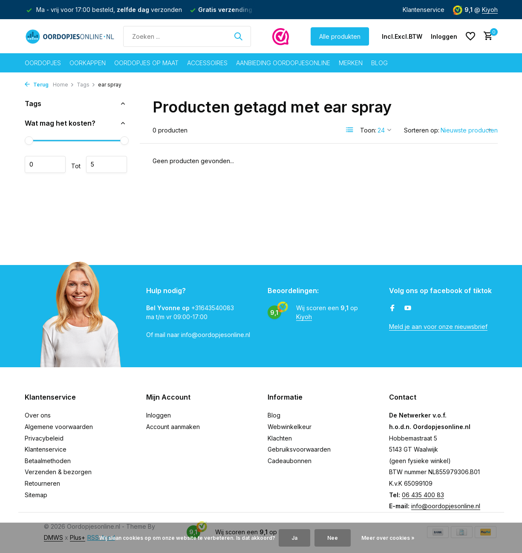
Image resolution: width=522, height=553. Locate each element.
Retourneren (42, 483)
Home (63, 84)
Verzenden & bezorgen (58, 471)
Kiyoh (490, 9)
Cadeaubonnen (289, 460)
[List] (350, 130)
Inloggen (158, 415)
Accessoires (207, 62)
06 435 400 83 (423, 494)
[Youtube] (407, 308)
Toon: (368, 130)
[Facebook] (392, 308)
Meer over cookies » (388, 538)
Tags (86, 84)
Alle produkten (339, 36)
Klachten (280, 438)
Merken (351, 62)
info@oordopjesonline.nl (445, 506)
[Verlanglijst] (470, 36)
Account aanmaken (173, 426)
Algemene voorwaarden (59, 426)
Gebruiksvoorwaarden (299, 449)
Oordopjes (43, 62)
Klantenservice (423, 9)
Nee (332, 538)
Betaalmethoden (48, 460)
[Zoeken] (187, 36)
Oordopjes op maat (146, 62)
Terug (37, 84)
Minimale (45, 164)
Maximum (106, 164)
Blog (379, 62)
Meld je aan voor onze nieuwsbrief (438, 326)
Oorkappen (87, 62)
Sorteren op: (421, 130)
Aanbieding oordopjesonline (283, 62)
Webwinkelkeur (289, 426)
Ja (294, 538)
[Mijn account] (444, 36)
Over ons (38, 415)
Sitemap (36, 494)
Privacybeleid (44, 438)
